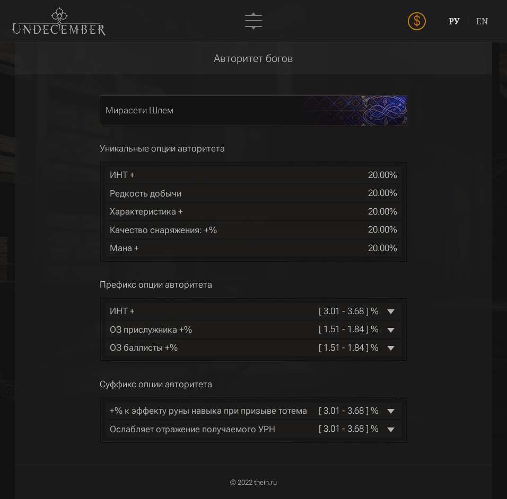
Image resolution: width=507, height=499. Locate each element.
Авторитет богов (253, 58)
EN (482, 21)
